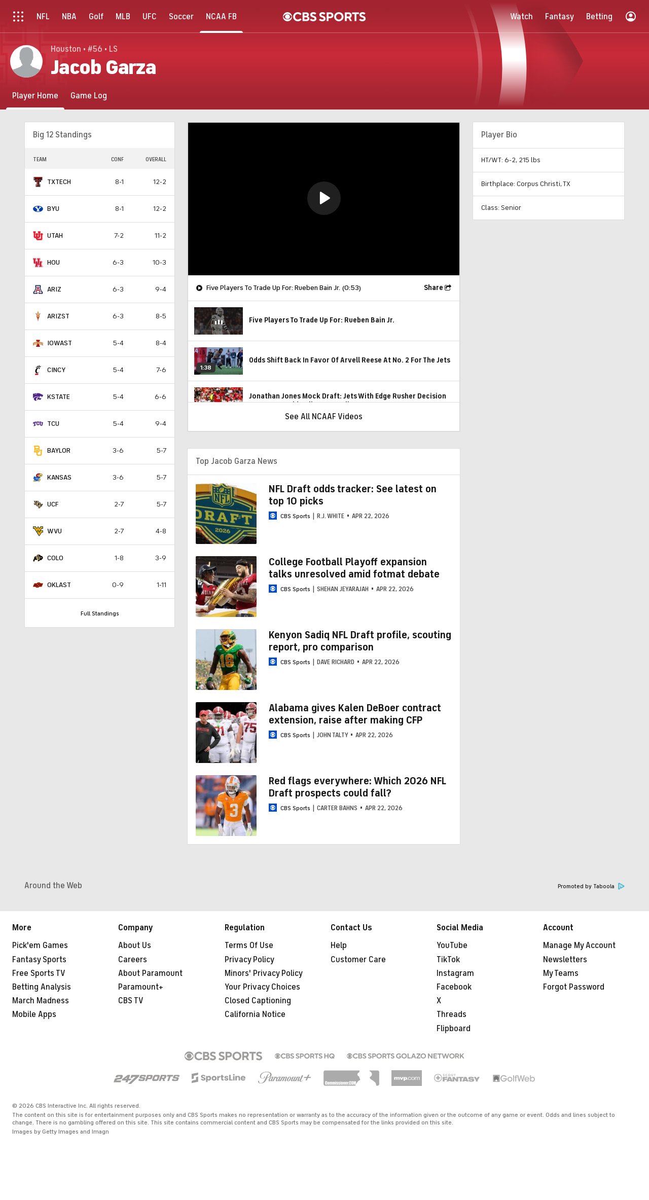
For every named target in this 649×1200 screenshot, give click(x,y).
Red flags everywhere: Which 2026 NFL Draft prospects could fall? (357, 787)
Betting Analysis (41, 987)
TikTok (448, 960)
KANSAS (59, 477)
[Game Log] (88, 96)
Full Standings (100, 613)
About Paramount (150, 973)
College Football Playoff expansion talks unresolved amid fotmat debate (354, 568)
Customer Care (358, 960)
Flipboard (454, 1029)
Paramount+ (140, 987)
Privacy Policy (249, 960)
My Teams (561, 973)
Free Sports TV (38, 973)
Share (433, 287)
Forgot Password (573, 987)
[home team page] (38, 182)
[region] (323, 199)
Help (339, 945)
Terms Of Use (249, 945)
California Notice (255, 1014)
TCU (53, 423)
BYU (53, 208)
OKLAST (59, 584)
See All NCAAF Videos (324, 417)
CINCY (56, 370)
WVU (54, 531)
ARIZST (58, 316)
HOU (53, 262)
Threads (451, 1014)
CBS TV (130, 1001)
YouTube (452, 945)
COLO (55, 558)
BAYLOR (58, 450)
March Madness (40, 1001)
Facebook (454, 987)
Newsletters (565, 960)
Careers (132, 960)
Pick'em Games (40, 945)
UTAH (55, 235)
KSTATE (58, 396)
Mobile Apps (34, 1014)
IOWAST (59, 343)
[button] (324, 198)
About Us (134, 945)
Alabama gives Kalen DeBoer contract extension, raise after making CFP (355, 714)
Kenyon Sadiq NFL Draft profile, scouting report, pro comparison (360, 641)
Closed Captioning (258, 1001)
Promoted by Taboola (591, 886)
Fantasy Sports (39, 960)
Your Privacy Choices (262, 987)
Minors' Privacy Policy (264, 973)
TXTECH (59, 181)
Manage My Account (579, 945)
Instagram (455, 973)
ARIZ (54, 289)
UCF (52, 504)
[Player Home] (35, 96)
